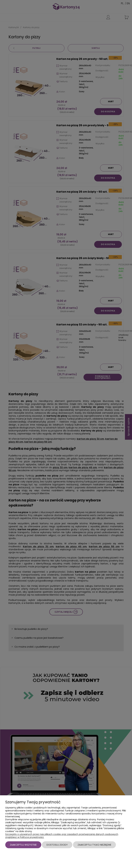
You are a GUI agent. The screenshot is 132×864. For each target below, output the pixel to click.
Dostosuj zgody (57, 844)
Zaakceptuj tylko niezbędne (94, 844)
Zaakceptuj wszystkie (23, 844)
